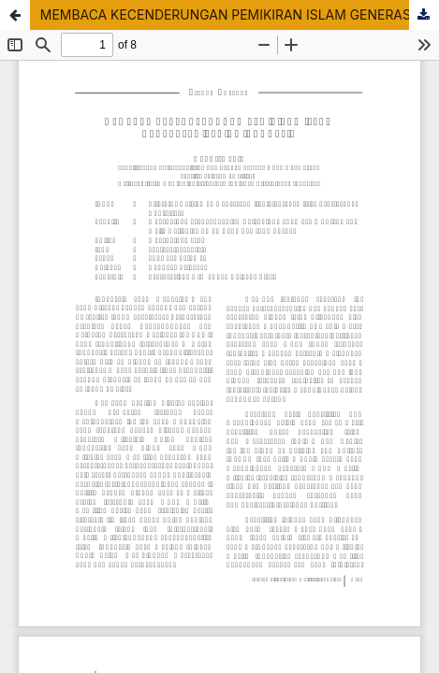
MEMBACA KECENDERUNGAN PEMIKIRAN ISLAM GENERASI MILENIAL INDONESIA (239, 14)
